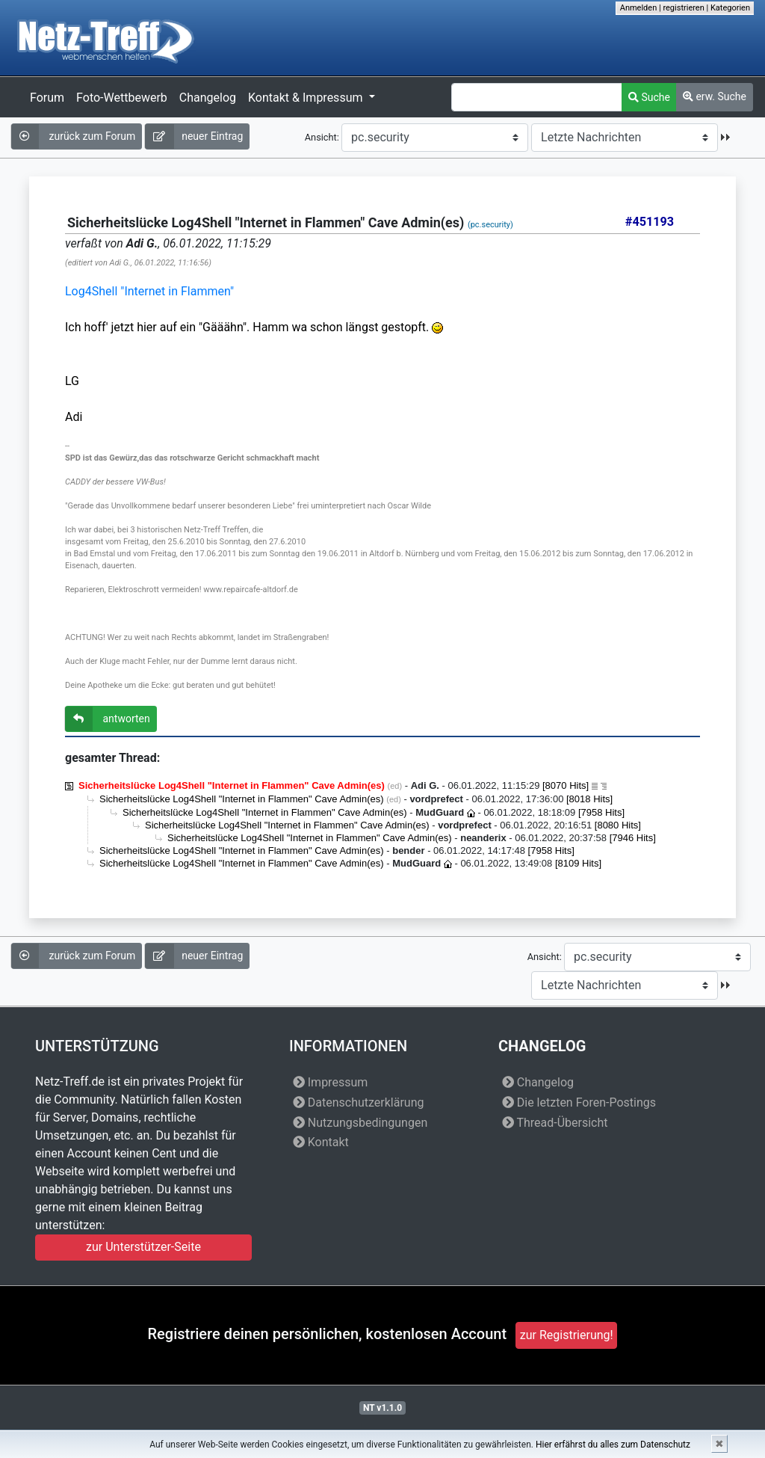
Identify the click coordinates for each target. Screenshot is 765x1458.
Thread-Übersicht (555, 1123)
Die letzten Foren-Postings (579, 1102)
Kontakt (321, 1142)
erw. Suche (714, 96)
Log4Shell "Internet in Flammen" (149, 291)
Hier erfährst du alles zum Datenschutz (613, 1444)
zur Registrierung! (566, 1335)
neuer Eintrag (194, 136)
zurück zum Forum (73, 136)
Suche (649, 97)
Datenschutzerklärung (358, 1102)
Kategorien (730, 8)
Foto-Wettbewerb (121, 97)
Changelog (207, 97)
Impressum (330, 1082)
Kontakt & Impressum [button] (306, 97)
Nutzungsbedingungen (360, 1123)
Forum (47, 97)
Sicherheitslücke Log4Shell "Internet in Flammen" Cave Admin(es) (241, 799)
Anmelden (638, 8)
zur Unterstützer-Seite (143, 1247)
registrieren (683, 8)
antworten (107, 719)
